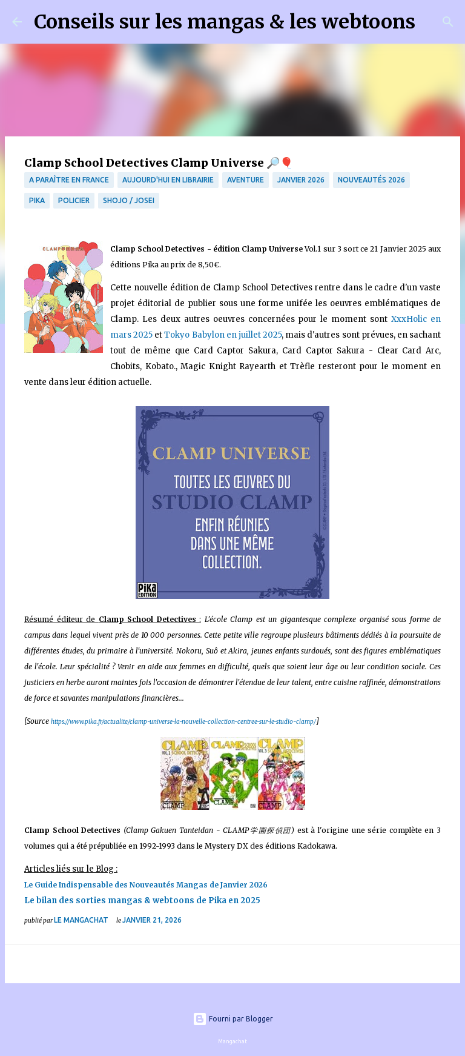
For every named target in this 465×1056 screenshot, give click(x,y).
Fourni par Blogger (233, 1019)
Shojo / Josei (128, 200)
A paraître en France (69, 180)
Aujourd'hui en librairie (168, 180)
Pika (37, 200)
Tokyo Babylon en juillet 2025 (223, 335)
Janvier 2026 (301, 180)
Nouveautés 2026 (371, 180)
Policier (74, 200)
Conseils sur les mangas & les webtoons (224, 22)
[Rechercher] (432, 21)
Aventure (245, 180)
